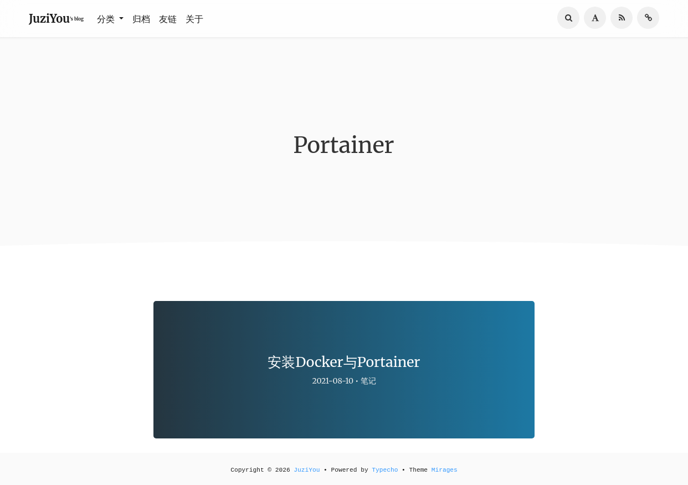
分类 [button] (107, 18)
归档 (141, 18)
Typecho (385, 470)
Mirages (445, 470)
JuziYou (307, 470)
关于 (194, 18)
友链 (168, 18)
